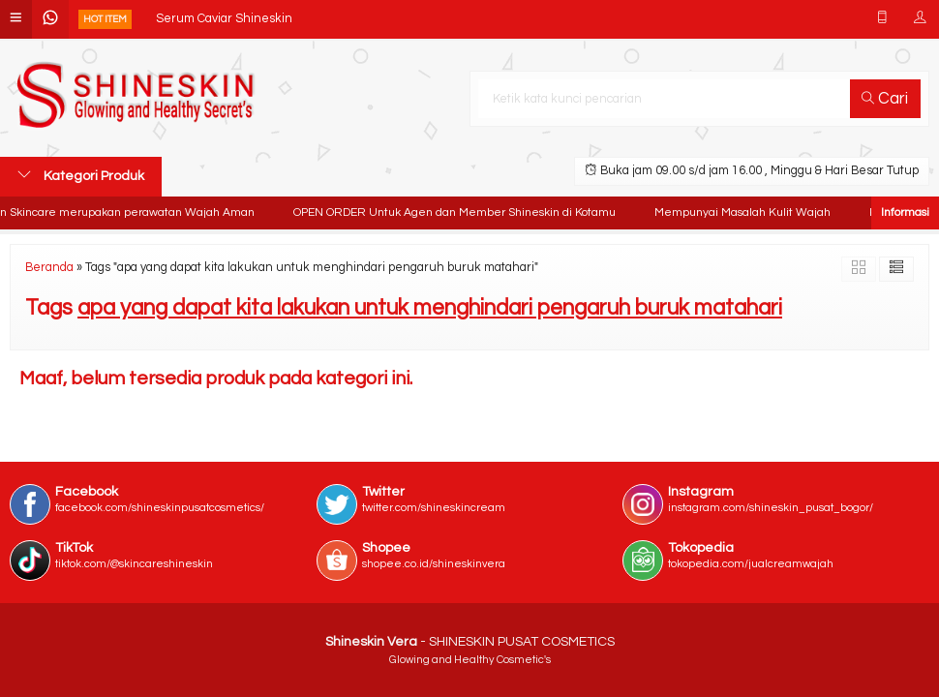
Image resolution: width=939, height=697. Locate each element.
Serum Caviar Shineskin (224, 19)
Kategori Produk (80, 175)
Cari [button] (885, 98)
